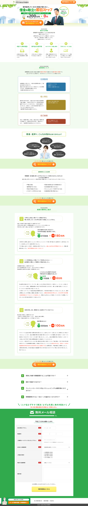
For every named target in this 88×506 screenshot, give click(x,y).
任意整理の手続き (48, 452)
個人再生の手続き (48, 455)
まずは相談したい (48, 457)
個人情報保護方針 (38, 500)
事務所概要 (46, 500)
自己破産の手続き (48, 454)
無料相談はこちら (44, 489)
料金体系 (52, 500)
